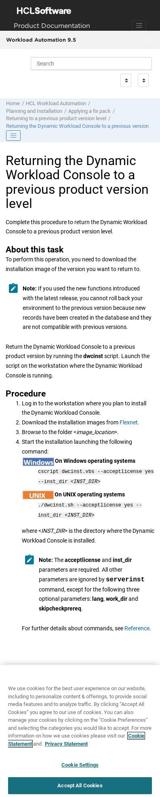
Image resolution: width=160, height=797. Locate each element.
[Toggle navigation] (139, 25)
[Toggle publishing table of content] (13, 135)
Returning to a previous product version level (56, 118)
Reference (136, 625)
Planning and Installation (34, 111)
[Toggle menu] (146, 40)
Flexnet (129, 422)
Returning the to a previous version (77, 126)
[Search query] (91, 63)
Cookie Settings (80, 768)
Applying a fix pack (89, 111)
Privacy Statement (66, 747)
